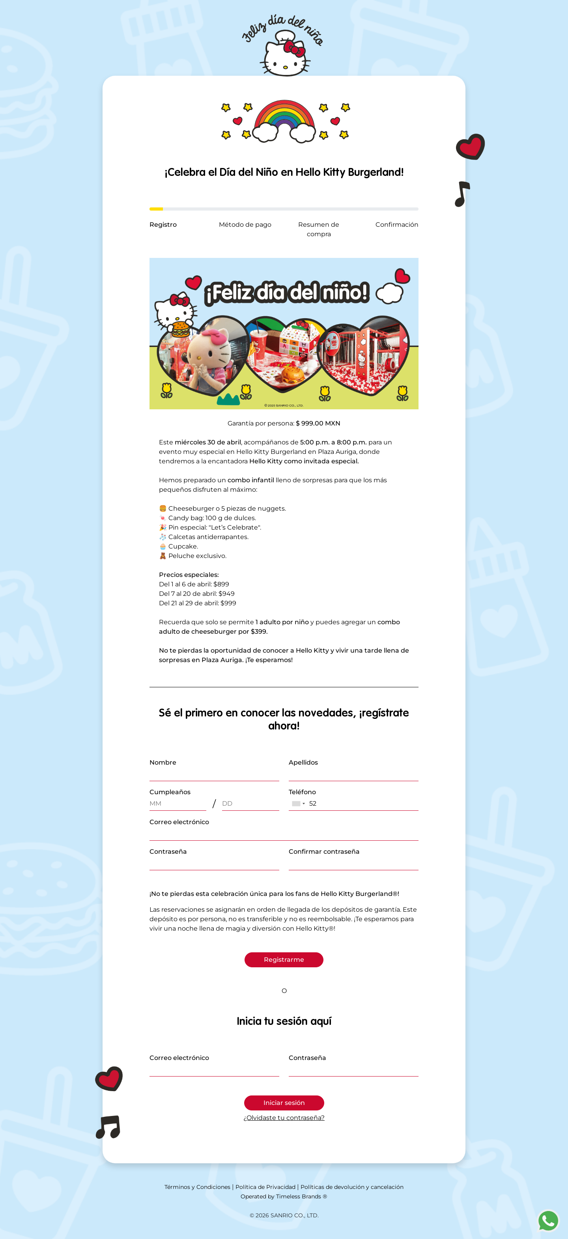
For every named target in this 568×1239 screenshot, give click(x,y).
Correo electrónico (179, 822)
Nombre (162, 762)
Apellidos (303, 762)
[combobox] (298, 803)
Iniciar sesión (284, 1103)
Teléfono (302, 792)
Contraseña (168, 851)
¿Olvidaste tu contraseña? (284, 1117)
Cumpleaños (170, 792)
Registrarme (284, 959)
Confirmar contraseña (324, 851)
